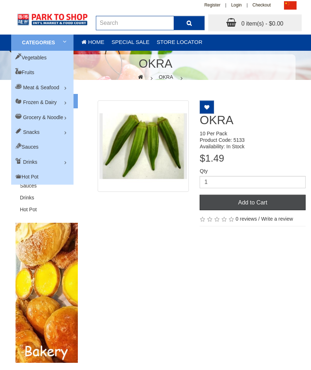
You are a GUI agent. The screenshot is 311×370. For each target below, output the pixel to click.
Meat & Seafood (41, 87)
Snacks (31, 132)
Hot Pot (30, 177)
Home (92, 42)
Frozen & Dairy (40, 102)
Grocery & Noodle (43, 117)
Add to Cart (252, 202)
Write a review (277, 219)
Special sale (130, 42)
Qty (204, 171)
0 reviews (246, 219)
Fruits (28, 72)
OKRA (166, 77)
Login (236, 5)
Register (212, 5)
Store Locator (180, 42)
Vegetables (34, 57)
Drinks (30, 162)
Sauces (30, 147)
